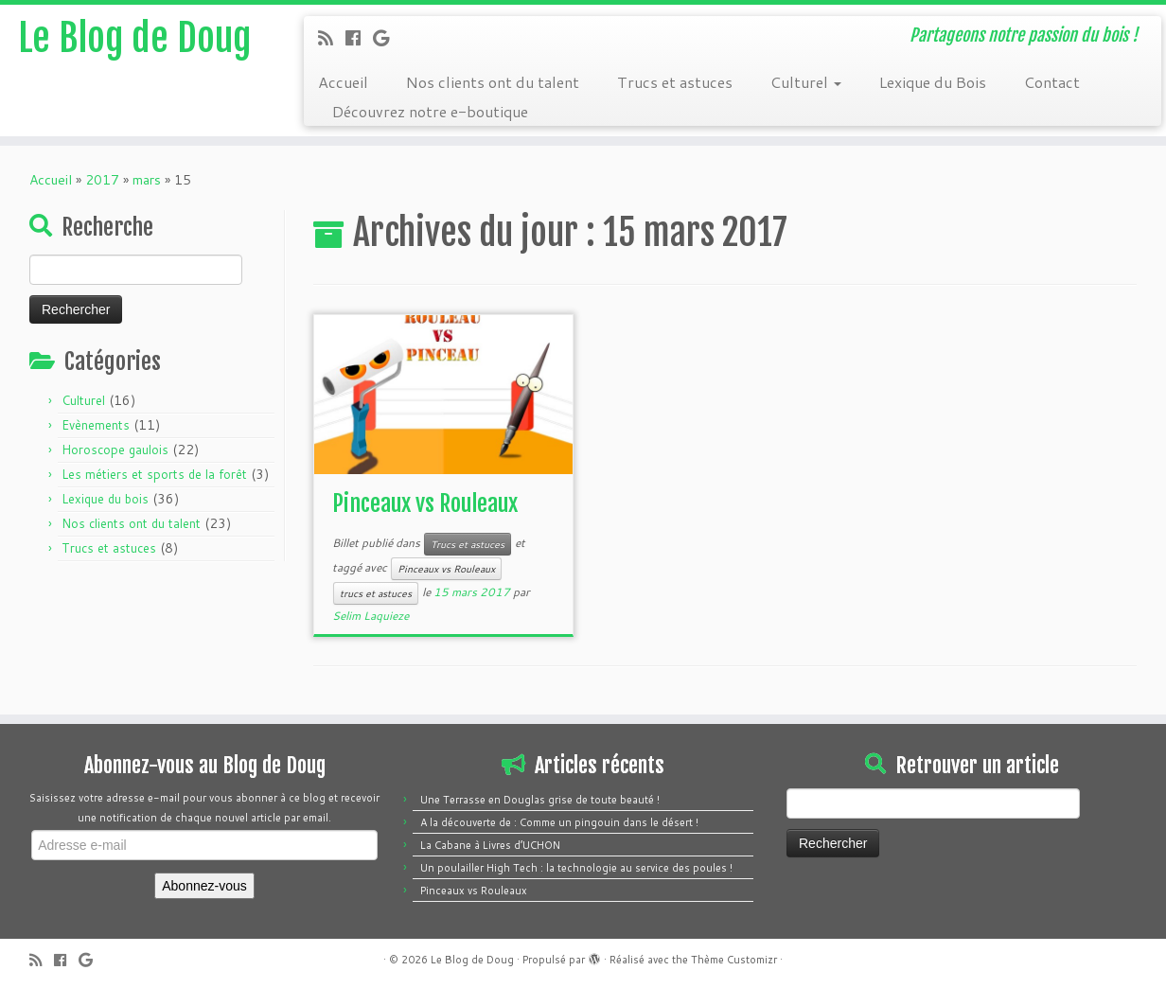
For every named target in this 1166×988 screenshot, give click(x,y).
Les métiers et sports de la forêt (154, 474)
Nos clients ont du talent (492, 82)
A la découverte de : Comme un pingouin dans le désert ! (559, 822)
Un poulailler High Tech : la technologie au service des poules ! (576, 867)
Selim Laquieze (370, 616)
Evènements (96, 424)
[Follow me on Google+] (387, 38)
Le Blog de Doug (134, 38)
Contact (1052, 82)
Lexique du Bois (932, 82)
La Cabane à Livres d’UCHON (490, 845)
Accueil (343, 82)
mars (146, 179)
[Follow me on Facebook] (359, 38)
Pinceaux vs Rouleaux (425, 503)
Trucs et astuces (675, 82)
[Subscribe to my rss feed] (331, 38)
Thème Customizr (734, 959)
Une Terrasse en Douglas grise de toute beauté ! (540, 799)
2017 (102, 179)
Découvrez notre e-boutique (430, 111)
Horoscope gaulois (115, 449)
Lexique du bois (105, 498)
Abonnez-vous (204, 885)
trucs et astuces (376, 593)
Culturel (805, 82)
